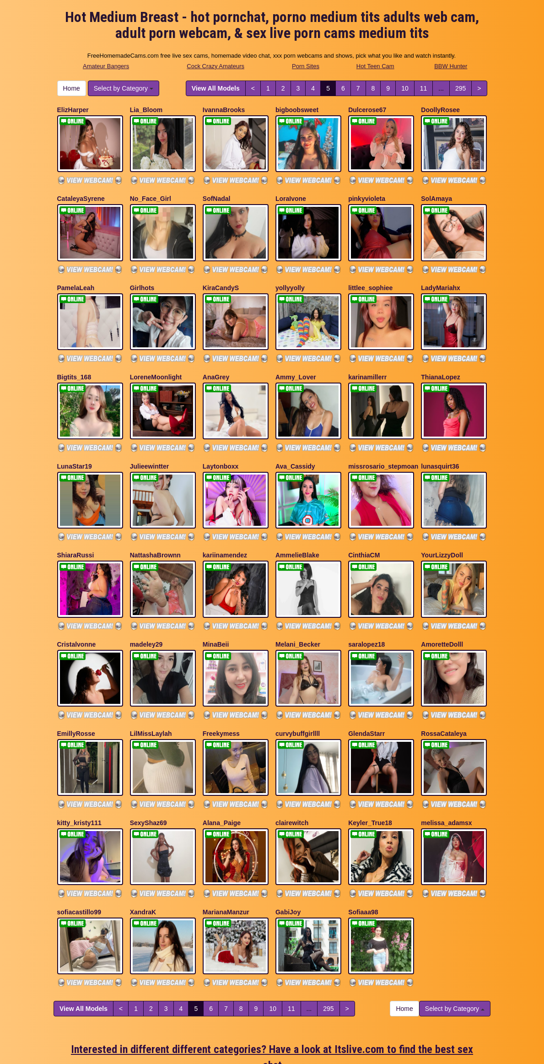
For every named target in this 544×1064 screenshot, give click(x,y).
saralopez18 (366, 605)
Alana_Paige (222, 770)
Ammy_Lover (295, 357)
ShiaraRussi (75, 522)
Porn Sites (305, 66)
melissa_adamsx (446, 770)
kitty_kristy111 (79, 770)
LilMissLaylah (151, 688)
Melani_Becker (297, 605)
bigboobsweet (296, 109)
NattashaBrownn (155, 522)
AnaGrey (216, 357)
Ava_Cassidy (295, 440)
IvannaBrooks (224, 109)
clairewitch (291, 770)
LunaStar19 (74, 440)
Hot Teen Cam (375, 66)
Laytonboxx (221, 440)
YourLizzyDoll (442, 522)
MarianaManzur (226, 853)
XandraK (143, 853)
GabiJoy (288, 853)
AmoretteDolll (442, 605)
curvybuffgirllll (297, 688)
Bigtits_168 (74, 357)
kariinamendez (225, 522)
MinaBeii (216, 605)
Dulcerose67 (367, 109)
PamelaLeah (76, 275)
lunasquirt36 (440, 440)
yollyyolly (290, 275)
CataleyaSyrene (81, 192)
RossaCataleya (444, 688)
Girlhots (142, 275)
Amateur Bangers (106, 66)
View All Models (216, 88)
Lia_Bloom (146, 109)
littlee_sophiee (370, 275)
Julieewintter (149, 440)
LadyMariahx (440, 275)
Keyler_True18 (370, 770)
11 (423, 88)
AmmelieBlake (297, 522)
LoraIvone (290, 192)
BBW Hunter (450, 66)
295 (460, 88)
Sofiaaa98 (363, 853)
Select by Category (123, 88)
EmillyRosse (76, 688)
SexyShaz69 (148, 770)
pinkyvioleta (366, 192)
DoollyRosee (440, 109)
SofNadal (217, 192)
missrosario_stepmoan (383, 440)
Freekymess (221, 688)
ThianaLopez (440, 357)
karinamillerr (367, 357)
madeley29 (146, 605)
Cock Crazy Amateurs (215, 66)
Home (71, 88)
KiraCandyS (221, 275)
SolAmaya (436, 192)
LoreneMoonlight (156, 357)
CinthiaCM (364, 522)
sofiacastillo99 (79, 853)
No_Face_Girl (150, 192)
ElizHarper (73, 109)
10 (405, 88)
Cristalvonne (76, 605)
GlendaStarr (366, 688)
